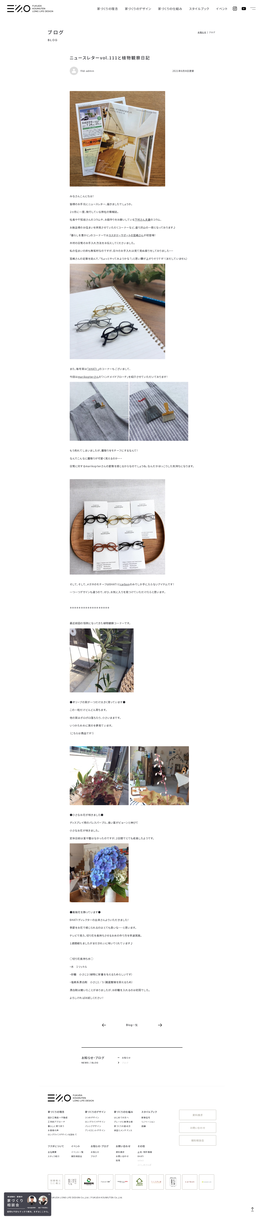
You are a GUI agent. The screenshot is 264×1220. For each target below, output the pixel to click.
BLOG (53, 40)
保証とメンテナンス (123, 1130)
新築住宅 (145, 1117)
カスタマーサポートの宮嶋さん (126, 235)
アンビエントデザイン (95, 1130)
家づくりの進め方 (122, 1126)
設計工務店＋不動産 (58, 1117)
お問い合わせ (197, 1125)
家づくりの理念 (135, 8)
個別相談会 (197, 1136)
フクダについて (56, 1146)
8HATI (141, 1156)
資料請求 (197, 1113)
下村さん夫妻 (143, 219)
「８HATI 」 (93, 369)
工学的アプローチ (56, 1121)
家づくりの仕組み (184, 8)
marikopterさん (88, 377)
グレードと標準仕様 (123, 1121)
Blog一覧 (132, 1025)
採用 (118, 1160)
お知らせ (202, 32)
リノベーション (148, 1121)
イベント (224, 8)
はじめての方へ (121, 1117)
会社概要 (52, 1151)
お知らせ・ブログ (100, 1146)
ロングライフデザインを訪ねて (62, 1134)
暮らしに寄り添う (56, 1126)
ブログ (56, 32)
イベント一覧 (77, 1151)
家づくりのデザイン (158, 8)
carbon (125, 584)
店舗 (143, 1126)
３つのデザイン (92, 1117)
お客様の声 (53, 1130)
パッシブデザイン (93, 1126)
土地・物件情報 (145, 1151)
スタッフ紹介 (54, 1156)
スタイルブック (207, 8)
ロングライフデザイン (95, 1121)
